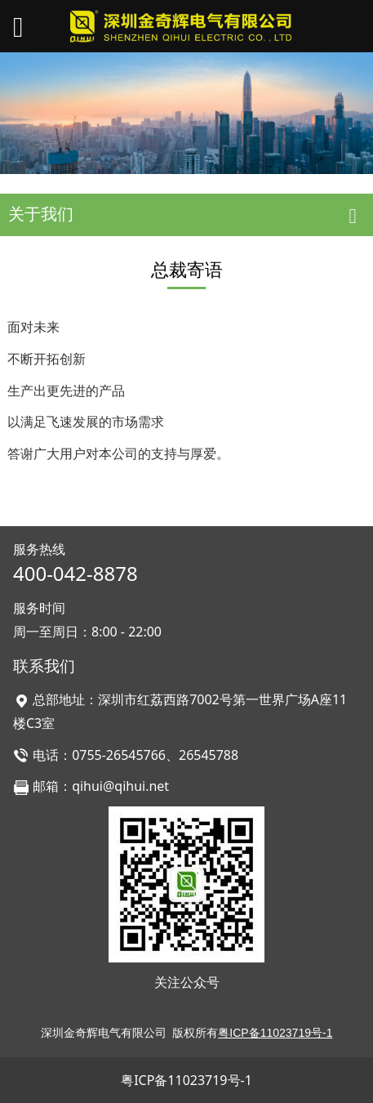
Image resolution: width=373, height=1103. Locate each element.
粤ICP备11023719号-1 (186, 1080)
